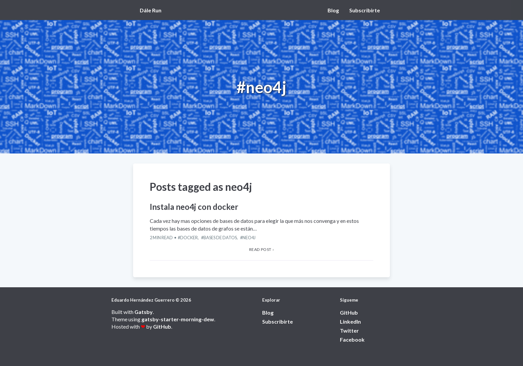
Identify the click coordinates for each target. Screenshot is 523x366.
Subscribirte (277, 321)
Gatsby (143, 312)
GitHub (162, 326)
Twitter (349, 330)
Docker (189, 237)
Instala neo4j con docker (194, 207)
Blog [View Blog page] (333, 10)
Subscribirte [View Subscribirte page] (364, 10)
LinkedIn (350, 321)
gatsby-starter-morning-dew (177, 319)
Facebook (352, 339)
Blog (268, 312)
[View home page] (152, 10)
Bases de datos (220, 237)
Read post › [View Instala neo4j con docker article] (261, 249)
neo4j (248, 237)
